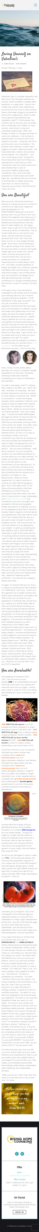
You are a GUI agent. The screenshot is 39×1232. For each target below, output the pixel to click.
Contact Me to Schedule (19, 1176)
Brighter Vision (25, 1226)
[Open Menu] (35, 5)
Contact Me (19, 1212)
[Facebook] (17, 1154)
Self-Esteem (21, 64)
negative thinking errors (16, 499)
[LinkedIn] (22, 1154)
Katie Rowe (9, 64)
